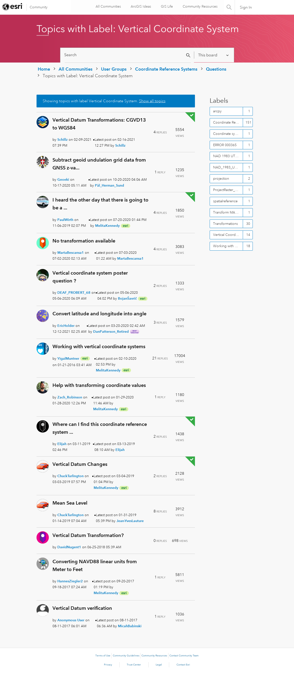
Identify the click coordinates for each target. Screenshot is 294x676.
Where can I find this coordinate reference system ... (99, 428)
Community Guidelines (126, 655)
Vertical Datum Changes (79, 464)
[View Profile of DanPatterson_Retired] (111, 331)
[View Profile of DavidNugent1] (69, 547)
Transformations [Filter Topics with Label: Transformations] (225, 223)
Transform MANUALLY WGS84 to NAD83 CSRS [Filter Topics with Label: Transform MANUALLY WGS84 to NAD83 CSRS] (228, 212)
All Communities (107, 6)
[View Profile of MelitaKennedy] (107, 225)
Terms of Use (102, 655)
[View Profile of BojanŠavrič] (127, 298)
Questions (216, 69)
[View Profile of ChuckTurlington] (70, 476)
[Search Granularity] (213, 55)
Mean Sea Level (69, 503)
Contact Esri (183, 664)
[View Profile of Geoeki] (63, 179)
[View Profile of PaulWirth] (65, 219)
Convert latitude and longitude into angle (99, 314)
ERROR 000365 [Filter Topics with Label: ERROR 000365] (225, 145)
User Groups (114, 69)
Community (39, 7)
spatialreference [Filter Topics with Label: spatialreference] (225, 201)
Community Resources (199, 6)
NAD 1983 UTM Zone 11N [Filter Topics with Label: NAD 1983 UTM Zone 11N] (228, 156)
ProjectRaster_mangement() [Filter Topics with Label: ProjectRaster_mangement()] (228, 190)
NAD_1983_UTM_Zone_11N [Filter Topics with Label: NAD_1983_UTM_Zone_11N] (228, 167)
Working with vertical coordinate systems (98, 346)
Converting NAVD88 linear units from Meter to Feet (94, 565)
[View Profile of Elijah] (61, 444)
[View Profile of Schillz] (62, 139)
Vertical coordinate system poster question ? (90, 277)
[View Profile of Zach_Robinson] (69, 397)
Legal (159, 664)
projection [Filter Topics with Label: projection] (221, 178)
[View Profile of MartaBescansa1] (70, 252)
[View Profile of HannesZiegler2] (70, 581)
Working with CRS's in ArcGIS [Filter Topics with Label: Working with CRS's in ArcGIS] (228, 246)
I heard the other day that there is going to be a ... (100, 204)
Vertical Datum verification (82, 608)
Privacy (108, 664)
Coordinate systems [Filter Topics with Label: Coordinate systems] (228, 133)
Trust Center (134, 664)
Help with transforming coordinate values (99, 385)
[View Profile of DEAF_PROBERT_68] (73, 292)
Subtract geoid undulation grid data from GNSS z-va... (99, 164)
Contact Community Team (184, 655)
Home (44, 69)
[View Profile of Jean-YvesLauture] (130, 521)
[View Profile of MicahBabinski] (129, 626)
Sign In (246, 7)
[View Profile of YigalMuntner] (68, 358)
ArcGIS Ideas (140, 6)
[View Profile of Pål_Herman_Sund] (109, 185)
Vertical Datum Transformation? (88, 535)
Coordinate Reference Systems (166, 69)
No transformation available (83, 241)
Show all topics (152, 101)
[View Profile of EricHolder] (66, 325)
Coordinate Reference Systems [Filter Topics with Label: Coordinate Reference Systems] (228, 122)
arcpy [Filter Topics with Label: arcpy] (217, 111)
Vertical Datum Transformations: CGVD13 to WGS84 (99, 124)
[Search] (128, 55)
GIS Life (166, 6)
